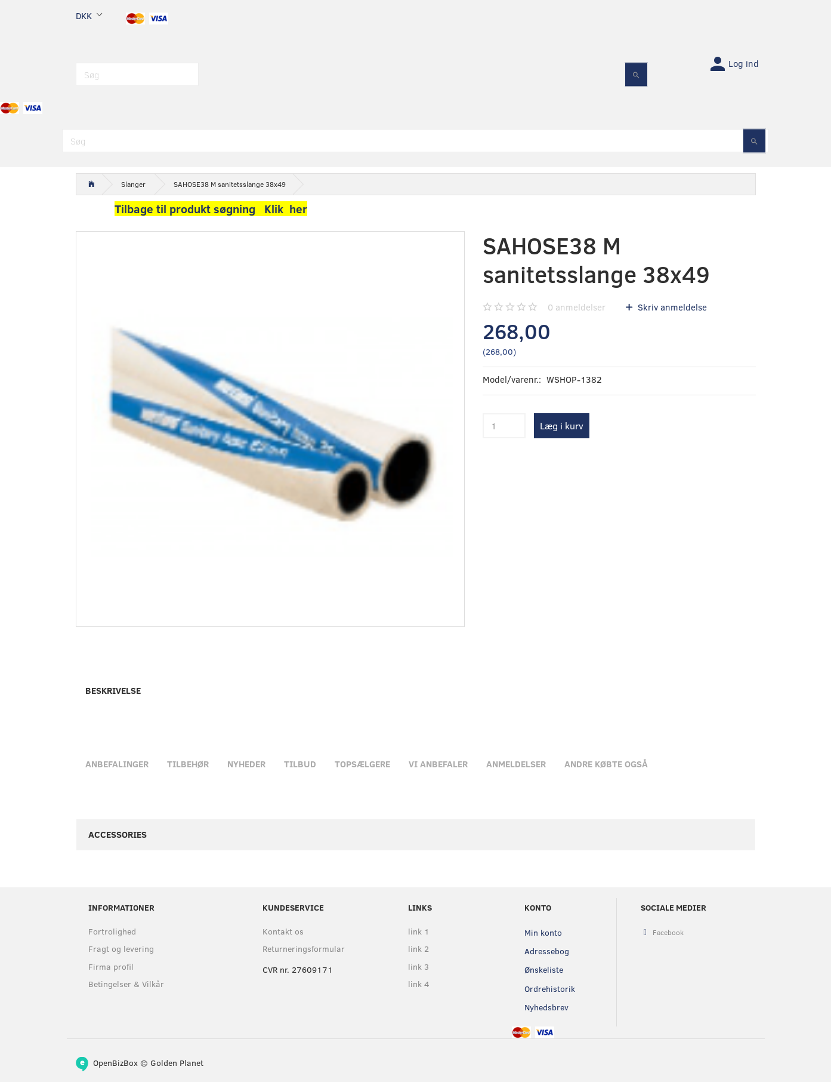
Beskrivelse (113, 690)
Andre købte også (606, 764)
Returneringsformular (303, 948)
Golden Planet (176, 1062)
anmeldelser (577, 307)
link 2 (418, 948)
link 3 (418, 966)
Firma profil (111, 966)
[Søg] (636, 74)
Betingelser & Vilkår (126, 983)
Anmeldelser (516, 764)
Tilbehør (188, 764)
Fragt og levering (121, 948)
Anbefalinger (117, 764)
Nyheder (246, 764)
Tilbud (300, 764)
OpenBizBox (115, 1062)
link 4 (419, 983)
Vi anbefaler (438, 764)
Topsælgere (362, 764)
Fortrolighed (112, 931)
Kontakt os (283, 931)
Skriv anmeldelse (671, 307)
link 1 (419, 931)
